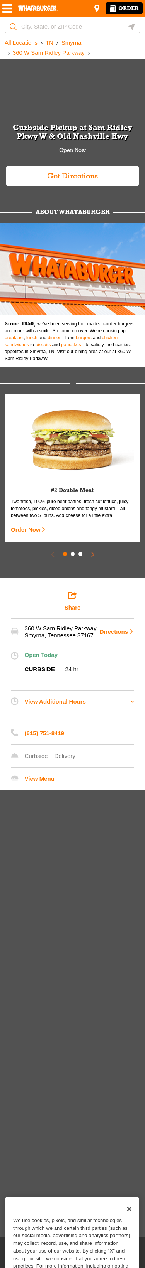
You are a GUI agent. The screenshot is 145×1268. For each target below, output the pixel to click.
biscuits (43, 344)
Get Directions (52, 173)
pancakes (71, 344)
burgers (84, 337)
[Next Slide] (93, 554)
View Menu (40, 778)
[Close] (129, 1219)
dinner (54, 337)
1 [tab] (65, 554)
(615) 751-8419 (45, 733)
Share (73, 601)
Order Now (26, 529)
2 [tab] (73, 554)
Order (124, 8)
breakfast (14, 337)
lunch (32, 337)
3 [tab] (80, 554)
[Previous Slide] (52, 554)
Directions (114, 631)
